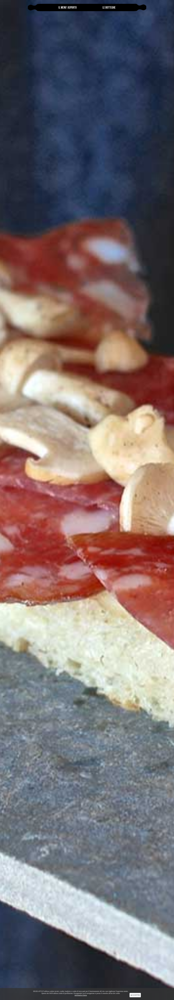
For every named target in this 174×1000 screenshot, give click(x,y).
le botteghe (109, 7)
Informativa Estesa (81, 995)
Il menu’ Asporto (67, 7)
